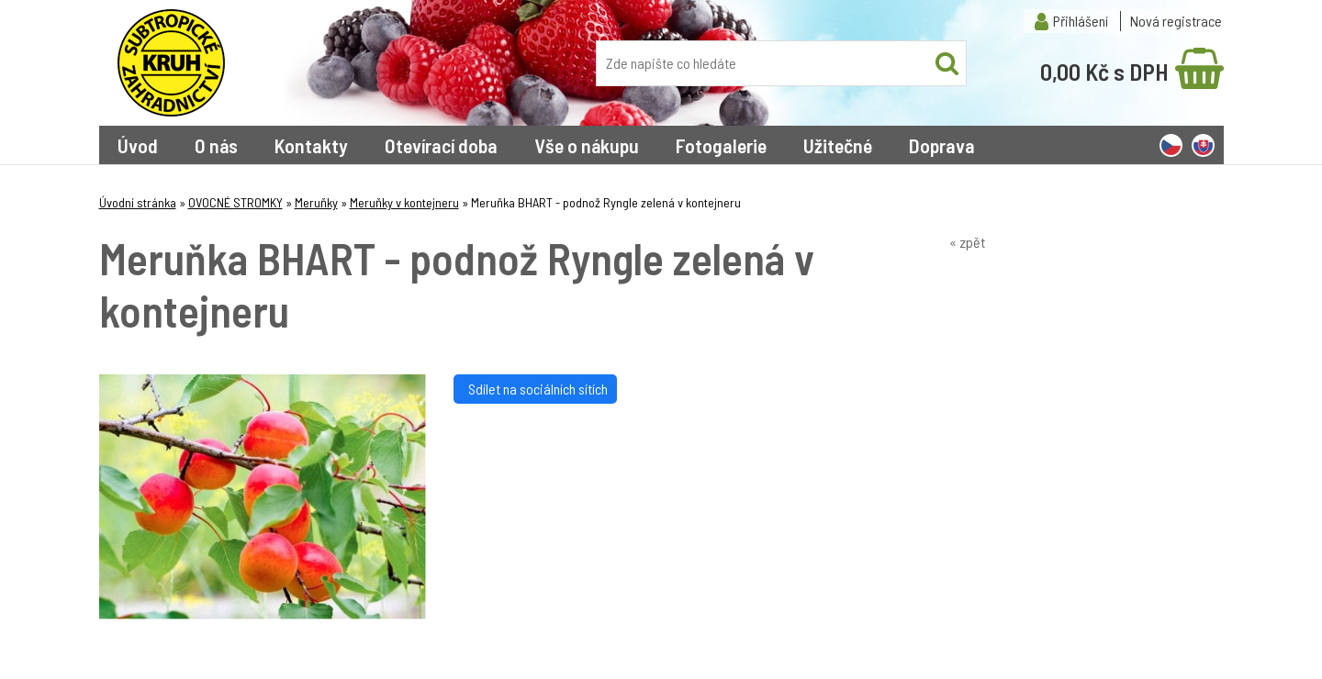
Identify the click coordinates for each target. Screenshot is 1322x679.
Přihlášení (1080, 20)
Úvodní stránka (137, 202)
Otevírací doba (441, 145)
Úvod (138, 145)
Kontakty (311, 145)
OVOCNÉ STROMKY (235, 202)
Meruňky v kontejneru (404, 202)
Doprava (942, 145)
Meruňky (316, 202)
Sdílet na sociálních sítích (535, 388)
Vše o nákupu (586, 145)
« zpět (967, 241)
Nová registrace (1176, 20)
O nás (216, 145)
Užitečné (837, 145)
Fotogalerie (721, 145)
